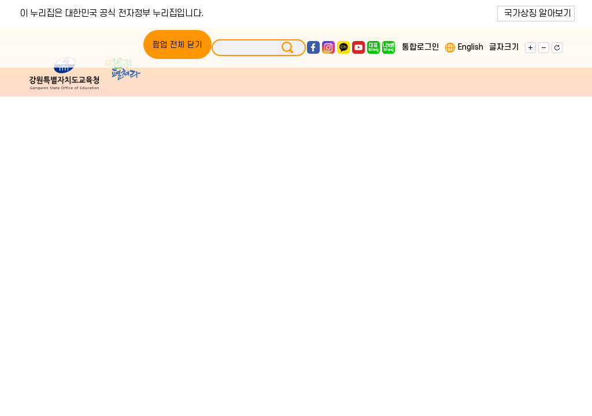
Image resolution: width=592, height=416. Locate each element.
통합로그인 (420, 47)
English (470, 47)
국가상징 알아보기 (537, 13)
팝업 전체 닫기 (177, 44)
